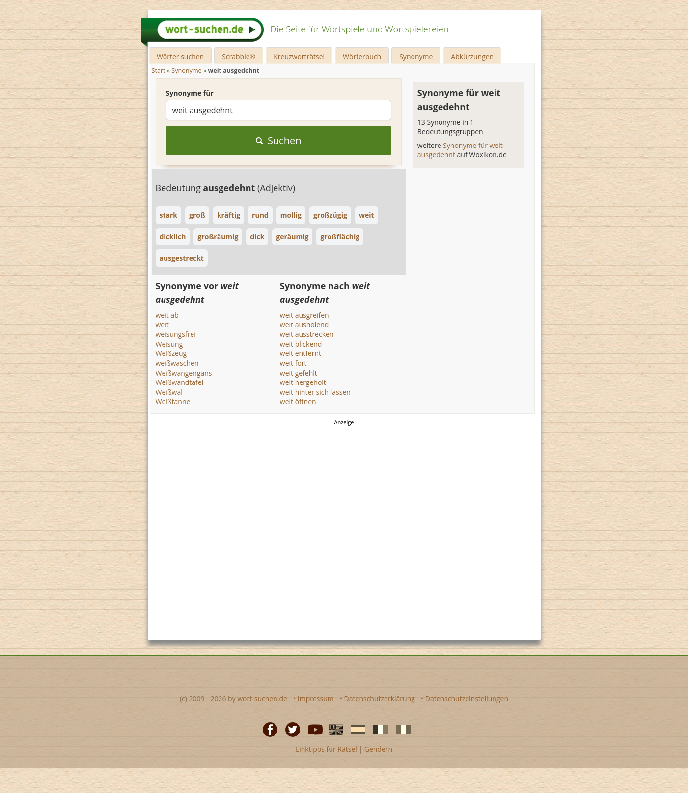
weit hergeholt (303, 382)
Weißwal (169, 392)
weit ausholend (304, 324)
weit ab (167, 315)
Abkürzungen (472, 56)
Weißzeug (171, 353)
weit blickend (301, 344)
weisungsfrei (176, 334)
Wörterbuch (362, 56)
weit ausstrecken (307, 334)
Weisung (169, 344)
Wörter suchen (180, 56)
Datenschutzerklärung (379, 698)
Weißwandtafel (180, 382)
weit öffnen (298, 401)
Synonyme (416, 56)
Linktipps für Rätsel (326, 749)
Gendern (378, 749)
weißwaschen (177, 363)
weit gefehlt (298, 373)
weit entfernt (300, 353)
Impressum (316, 698)
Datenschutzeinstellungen (466, 698)
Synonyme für (190, 93)
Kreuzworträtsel (299, 56)
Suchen (279, 140)
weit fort (293, 363)
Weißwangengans (184, 373)
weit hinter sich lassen (315, 392)
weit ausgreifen (304, 315)
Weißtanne (173, 401)
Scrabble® (238, 56)
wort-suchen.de (262, 698)
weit (162, 324)
